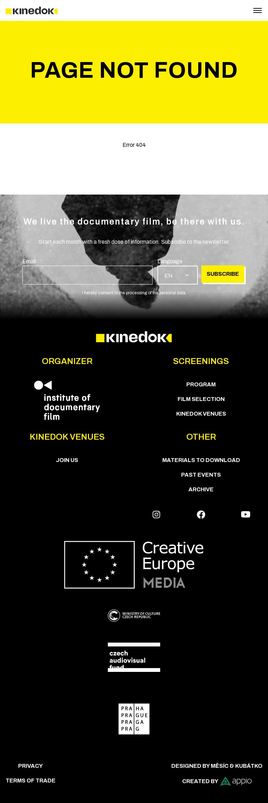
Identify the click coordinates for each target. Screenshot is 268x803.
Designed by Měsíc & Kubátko (216, 766)
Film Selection (201, 399)
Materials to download (201, 460)
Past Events (201, 475)
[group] (87, 271)
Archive (201, 489)
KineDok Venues (201, 414)
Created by (217, 781)
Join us (67, 460)
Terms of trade (30, 780)
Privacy (30, 766)
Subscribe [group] (223, 274)
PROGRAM (201, 384)
